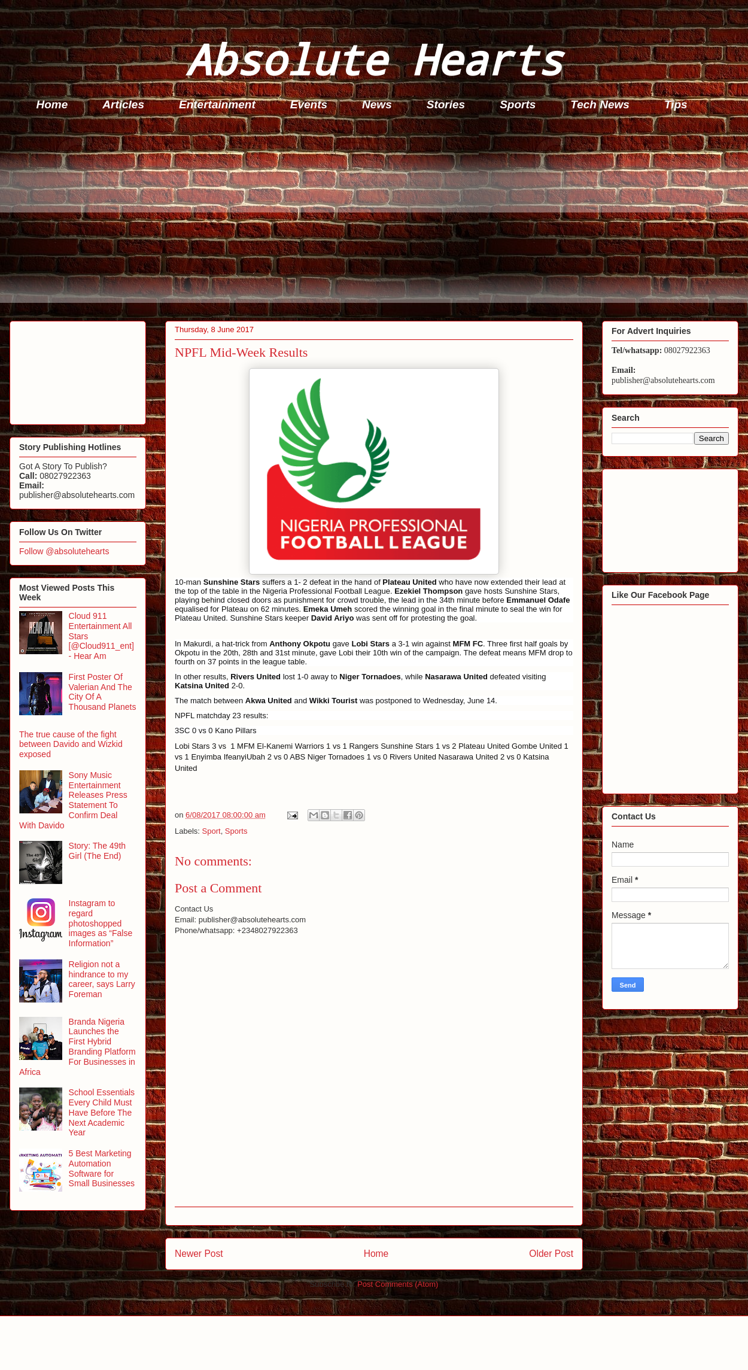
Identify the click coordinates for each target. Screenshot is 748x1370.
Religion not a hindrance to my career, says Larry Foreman (102, 979)
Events (308, 104)
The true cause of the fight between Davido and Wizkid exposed (71, 745)
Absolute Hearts (374, 59)
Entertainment (217, 104)
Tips (676, 104)
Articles (123, 104)
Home (52, 104)
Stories (446, 104)
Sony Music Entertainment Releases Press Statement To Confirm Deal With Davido (73, 800)
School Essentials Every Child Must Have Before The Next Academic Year (102, 1112)
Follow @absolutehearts (64, 551)
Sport (211, 831)
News (377, 104)
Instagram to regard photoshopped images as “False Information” (101, 923)
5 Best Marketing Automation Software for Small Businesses (102, 1168)
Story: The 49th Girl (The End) (97, 851)
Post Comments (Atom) (397, 1284)
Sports (518, 104)
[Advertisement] (378, 219)
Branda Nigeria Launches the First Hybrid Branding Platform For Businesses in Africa (77, 1047)
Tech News (600, 104)
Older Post (551, 1254)
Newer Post (199, 1254)
